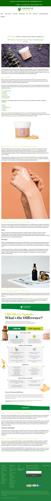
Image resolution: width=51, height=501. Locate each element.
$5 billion (29, 114)
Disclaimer (15, 497)
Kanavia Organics (7, 441)
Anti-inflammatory (6, 90)
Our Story (15, 13)
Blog (30, 13)
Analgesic (4, 92)
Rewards (3, 16)
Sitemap (3, 483)
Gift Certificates (25, 4)
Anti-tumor (5, 95)
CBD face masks (34, 158)
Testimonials (22, 13)
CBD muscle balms (24, 158)
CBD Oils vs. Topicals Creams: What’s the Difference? (25, 40)
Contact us (35, 13)
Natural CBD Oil (13, 468)
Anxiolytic (4, 93)
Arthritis (4, 110)
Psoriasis (4, 106)
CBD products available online (11, 115)
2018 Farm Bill (35, 69)
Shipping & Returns (43, 13)
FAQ (27, 13)
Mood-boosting (5, 96)
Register (37, 4)
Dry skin (4, 108)
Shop (2, 13)
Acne (3, 104)
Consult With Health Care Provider (4, 481)
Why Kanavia (8, 13)
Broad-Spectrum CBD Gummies (13, 481)
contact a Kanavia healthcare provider (40, 448)
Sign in (32, 4)
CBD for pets (12, 470)
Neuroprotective (6, 97)
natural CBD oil (35, 150)
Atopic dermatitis (6, 107)
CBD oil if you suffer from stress (31, 298)
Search (18, 4)
